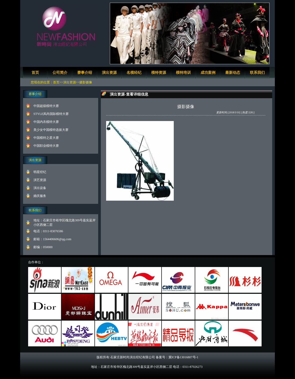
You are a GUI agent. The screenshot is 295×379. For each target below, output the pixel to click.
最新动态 (232, 73)
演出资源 (109, 73)
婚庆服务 (39, 196)
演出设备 (39, 188)
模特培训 (183, 73)
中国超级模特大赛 (46, 106)
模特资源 (158, 73)
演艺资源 (39, 180)
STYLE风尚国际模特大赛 (51, 114)
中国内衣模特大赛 (46, 122)
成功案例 (208, 73)
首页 (35, 73)
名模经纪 (134, 73)
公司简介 (60, 73)
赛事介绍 (84, 73)
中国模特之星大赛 (46, 138)
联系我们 (257, 73)
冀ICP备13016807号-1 (183, 357)
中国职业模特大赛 (46, 146)
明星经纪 (39, 172)
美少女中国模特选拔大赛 (50, 130)
